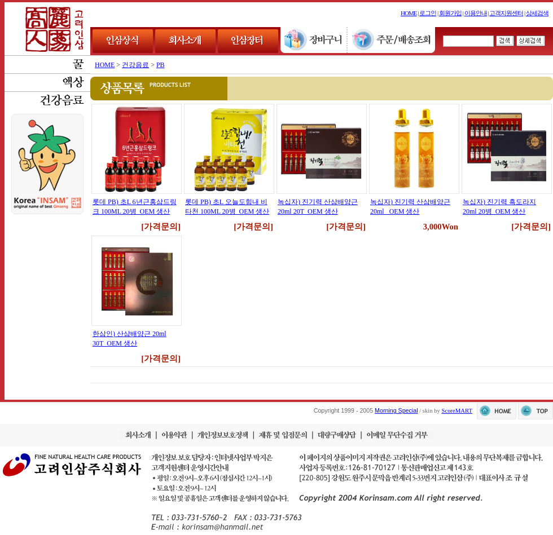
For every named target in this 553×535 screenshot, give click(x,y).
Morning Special (396, 410)
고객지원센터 (506, 13)
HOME (408, 13)
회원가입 (450, 13)
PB (160, 65)
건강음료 (135, 65)
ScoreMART (457, 411)
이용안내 (475, 13)
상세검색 (537, 13)
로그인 (427, 13)
